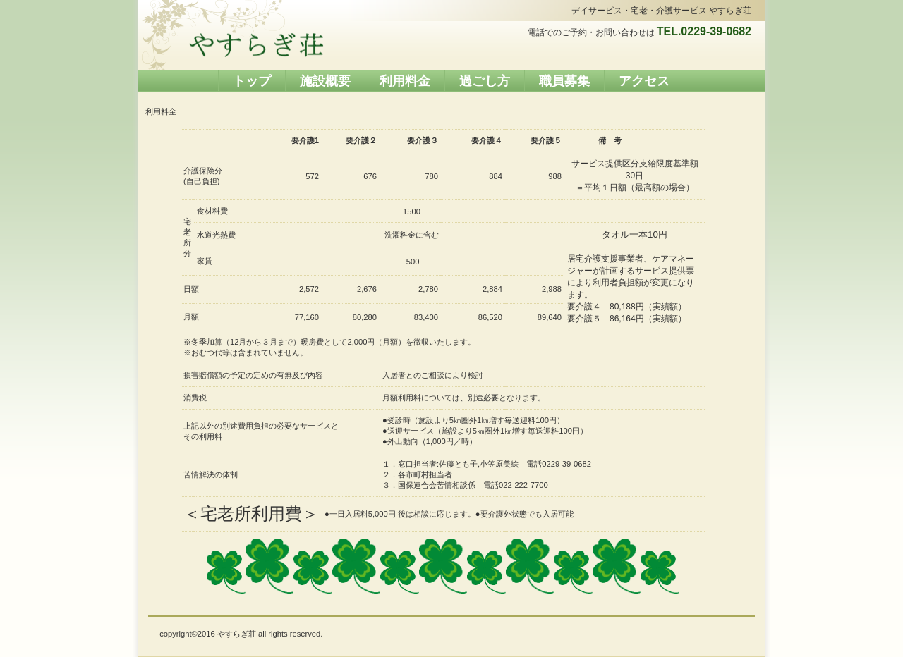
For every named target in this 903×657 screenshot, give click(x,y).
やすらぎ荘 (256, 45)
